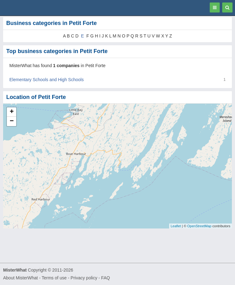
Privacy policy (84, 277)
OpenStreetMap (199, 226)
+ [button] (12, 112)
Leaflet (176, 226)
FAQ (105, 277)
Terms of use (54, 277)
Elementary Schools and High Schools (46, 79)
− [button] (12, 121)
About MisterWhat (20, 277)
